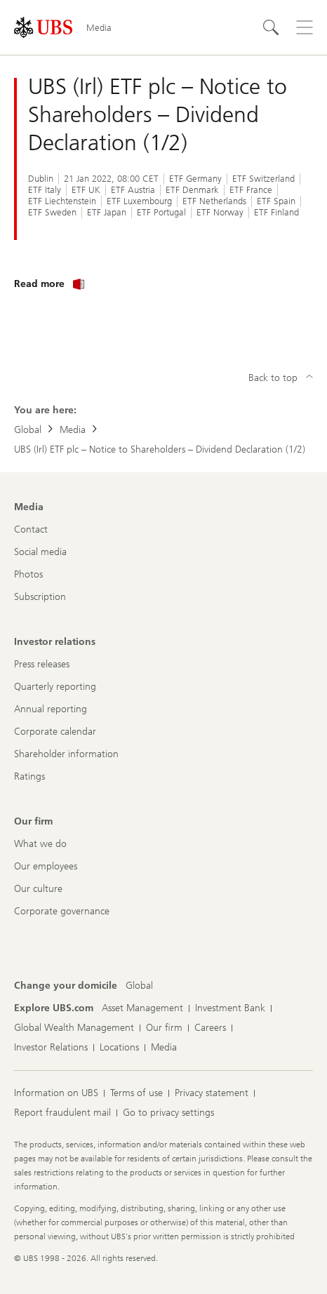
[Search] (270, 27)
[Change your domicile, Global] (139, 986)
